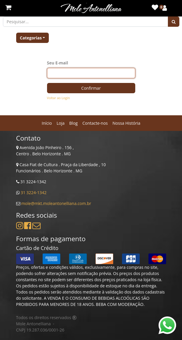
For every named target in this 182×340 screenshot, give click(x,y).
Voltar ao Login (58, 98)
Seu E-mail (57, 63)
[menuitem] (46, 123)
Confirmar (91, 88)
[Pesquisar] (173, 21)
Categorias (31, 38)
